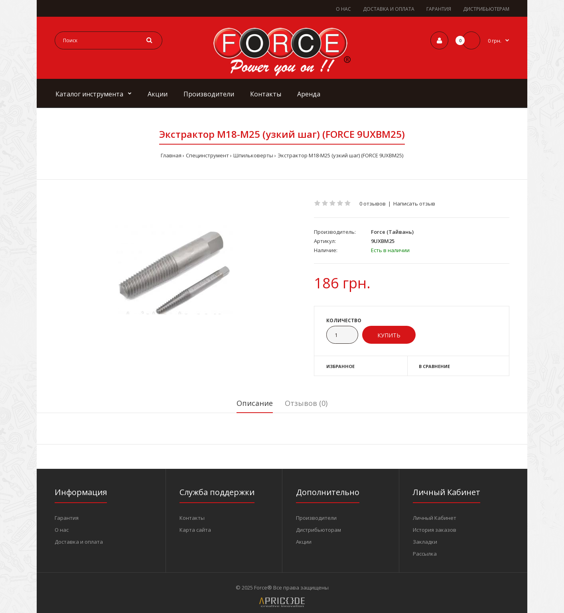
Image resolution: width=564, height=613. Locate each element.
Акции (304, 541)
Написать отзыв (414, 203)
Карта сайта (195, 529)
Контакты (192, 517)
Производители (316, 517)
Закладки (425, 541)
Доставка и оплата (79, 541)
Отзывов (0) (306, 403)
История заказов (434, 529)
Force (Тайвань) (392, 231)
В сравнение (434, 366)
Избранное (340, 366)
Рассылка (425, 553)
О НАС (343, 9)
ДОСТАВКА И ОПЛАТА (388, 9)
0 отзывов (372, 203)
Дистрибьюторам (318, 529)
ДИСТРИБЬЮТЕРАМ (486, 9)
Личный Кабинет (434, 517)
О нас (62, 529)
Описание (255, 403)
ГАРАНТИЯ (438, 9)
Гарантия (67, 517)
